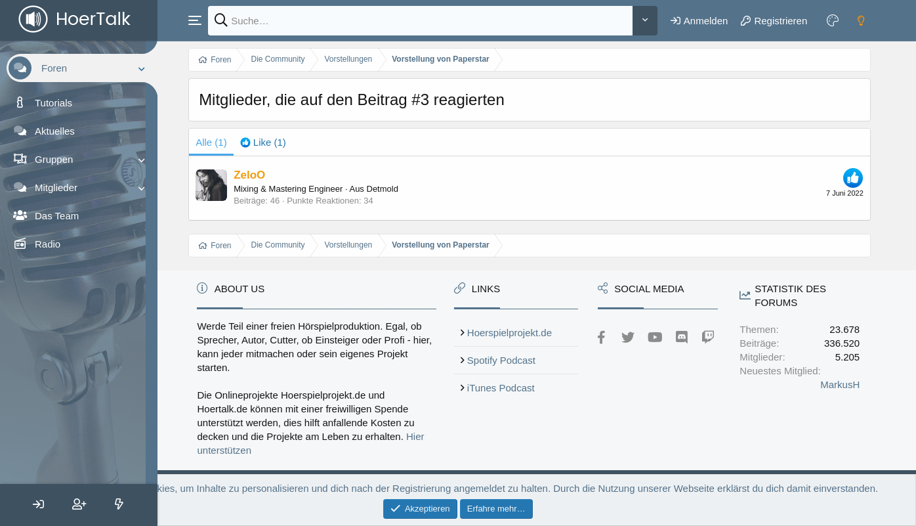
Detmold (399, 189)
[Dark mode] (861, 20)
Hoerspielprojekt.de (522, 332)
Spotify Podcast (514, 360)
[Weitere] (645, 20)
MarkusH (841, 384)
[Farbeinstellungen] (833, 20)
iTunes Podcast (513, 387)
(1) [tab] (228, 142)
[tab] (279, 142)
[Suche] (429, 20)
